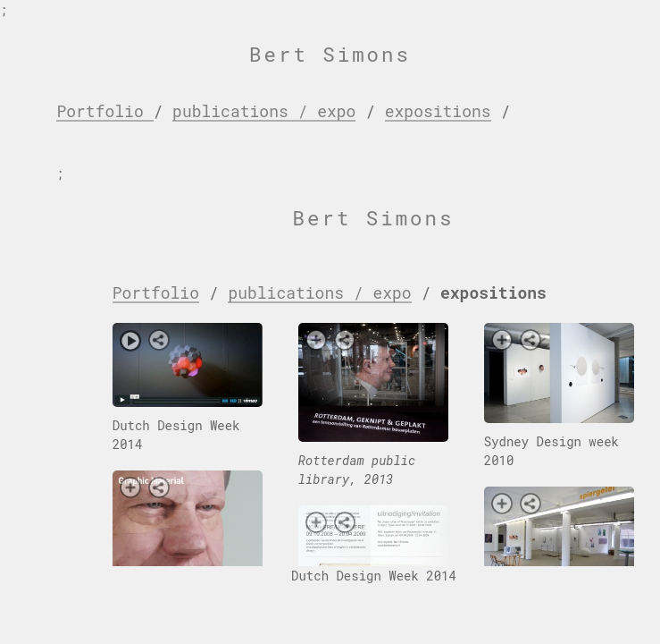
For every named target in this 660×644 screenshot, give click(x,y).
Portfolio (104, 111)
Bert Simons (330, 54)
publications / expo (263, 111)
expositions (438, 111)
